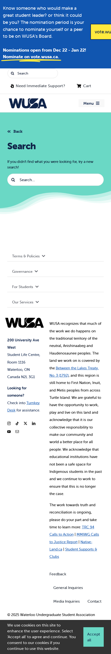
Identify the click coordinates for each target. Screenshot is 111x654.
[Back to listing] (16, 131)
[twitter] (25, 423)
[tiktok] (17, 423)
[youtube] (9, 431)
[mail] (17, 431)
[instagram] (9, 423)
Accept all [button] (93, 637)
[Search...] (55, 180)
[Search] (33, 73)
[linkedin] (33, 423)
